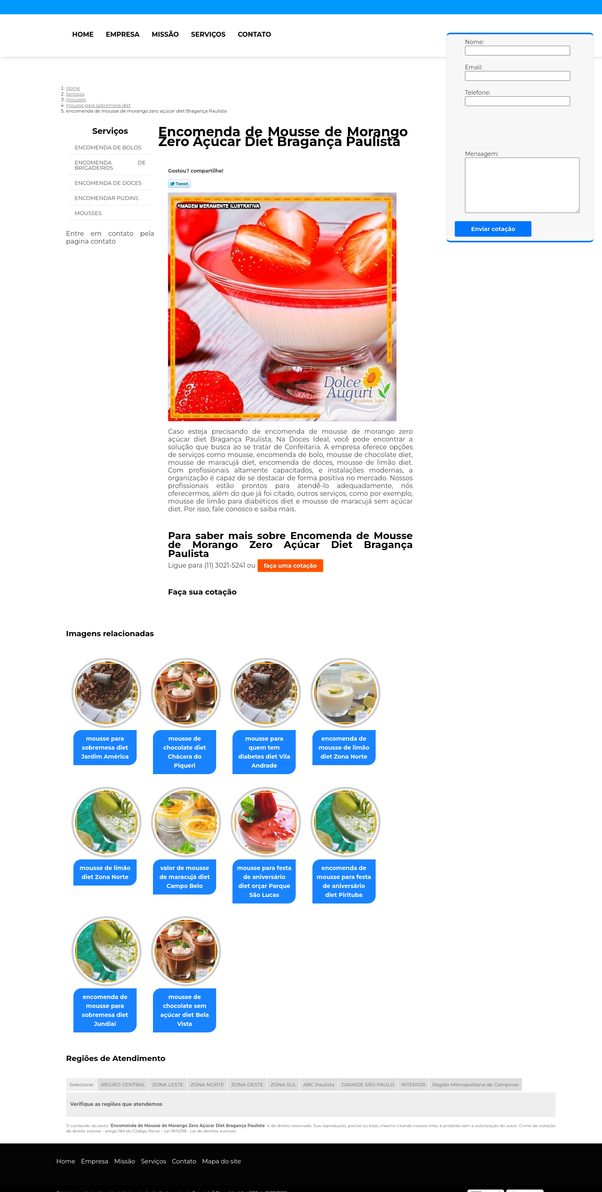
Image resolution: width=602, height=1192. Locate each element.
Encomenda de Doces (109, 183)
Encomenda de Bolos (109, 147)
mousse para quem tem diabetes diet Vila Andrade (272, 748)
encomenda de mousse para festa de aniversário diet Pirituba (355, 873)
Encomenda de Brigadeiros (110, 165)
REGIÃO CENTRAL (123, 1076)
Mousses (89, 213)
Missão (165, 34)
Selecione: (81, 1076)
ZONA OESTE (247, 1076)
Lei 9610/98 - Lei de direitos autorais (200, 1122)
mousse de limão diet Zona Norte (106, 864)
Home (82, 34)
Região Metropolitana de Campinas (475, 1076)
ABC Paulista (318, 1076)
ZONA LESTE (168, 1076)
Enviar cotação (493, 229)
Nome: (473, 46)
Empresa (122, 34)
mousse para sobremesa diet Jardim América (106, 748)
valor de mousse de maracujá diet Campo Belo (190, 868)
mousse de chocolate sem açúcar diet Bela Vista (189, 1002)
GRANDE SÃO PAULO (367, 1076)
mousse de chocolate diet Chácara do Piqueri (189, 748)
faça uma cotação (290, 565)
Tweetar (179, 184)
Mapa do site (221, 1153)
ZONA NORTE (207, 1076)
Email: (473, 72)
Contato (254, 34)
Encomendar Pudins (107, 198)
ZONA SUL (283, 1076)
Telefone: (473, 97)
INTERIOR (413, 1076)
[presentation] (517, 130)
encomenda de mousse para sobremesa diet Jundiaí (107, 1002)
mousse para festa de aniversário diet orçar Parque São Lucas (272, 873)
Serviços (208, 34)
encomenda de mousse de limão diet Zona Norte (355, 748)
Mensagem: (473, 181)
